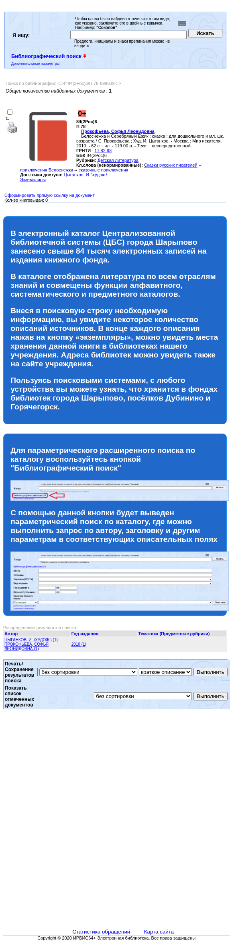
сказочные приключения (103, 169)
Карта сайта (159, 932)
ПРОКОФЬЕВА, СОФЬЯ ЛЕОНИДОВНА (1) (26, 646)
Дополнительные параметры (35, 64)
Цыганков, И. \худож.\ (86, 174)
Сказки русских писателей (170, 165)
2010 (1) (78, 644)
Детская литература (118, 160)
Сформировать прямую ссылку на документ (49, 195)
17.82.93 (103, 150)
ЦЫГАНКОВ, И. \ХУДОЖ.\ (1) (31, 640)
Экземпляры (33, 179)
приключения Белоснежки (46, 169)
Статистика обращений (101, 932)
